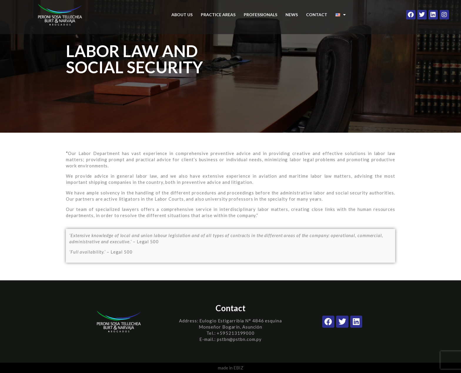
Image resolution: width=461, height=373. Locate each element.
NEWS (291, 14)
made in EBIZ (230, 367)
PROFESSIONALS (260, 14)
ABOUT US (182, 14)
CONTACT (316, 14)
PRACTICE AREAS (218, 14)
